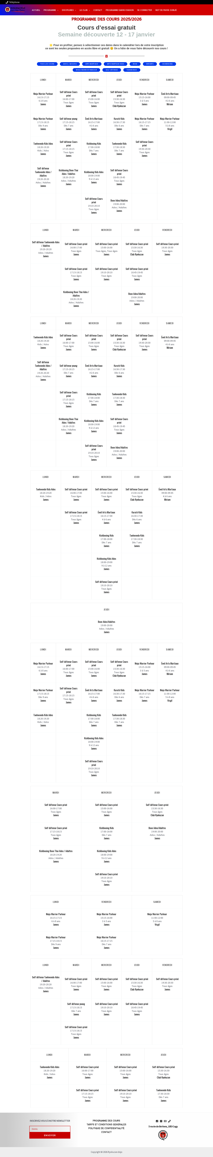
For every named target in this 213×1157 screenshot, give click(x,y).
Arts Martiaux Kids (115, 64)
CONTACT (106, 1132)
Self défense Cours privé (68, 93)
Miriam (170, 104)
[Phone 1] (169, 1121)
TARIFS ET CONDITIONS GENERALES (106, 1124)
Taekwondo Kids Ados (43, 143)
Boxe (135, 64)
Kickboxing (167, 64)
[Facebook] (157, 1121)
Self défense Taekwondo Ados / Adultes (43, 172)
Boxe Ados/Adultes (119, 200)
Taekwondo (132, 70)
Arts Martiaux (91, 64)
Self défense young (68, 118)
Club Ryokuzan (119, 106)
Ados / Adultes (70, 64)
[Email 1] (165, 1121)
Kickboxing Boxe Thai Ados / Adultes (68, 172)
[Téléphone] (13, 2)
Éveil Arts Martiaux (169, 93)
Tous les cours (47, 64)
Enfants (150, 64)
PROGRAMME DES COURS (106, 1120)
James (43, 104)
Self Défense (112, 70)
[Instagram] (161, 1121)
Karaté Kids (119, 118)
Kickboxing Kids (94, 143)
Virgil (169, 129)
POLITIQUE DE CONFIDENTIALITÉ (106, 1128)
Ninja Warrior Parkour (86, 70)
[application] (57, 10)
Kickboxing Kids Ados (93, 172)
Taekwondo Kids (119, 143)
